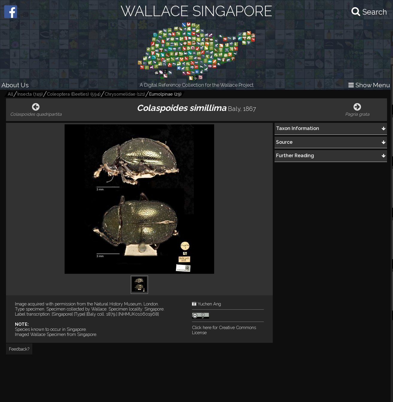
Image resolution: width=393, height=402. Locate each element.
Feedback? (19, 348)
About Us (15, 85)
